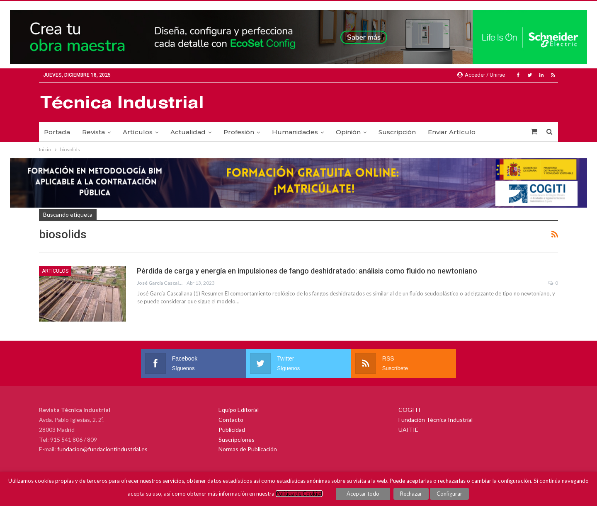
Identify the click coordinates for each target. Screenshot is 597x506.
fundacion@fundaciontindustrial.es (102, 449)
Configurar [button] (449, 493)
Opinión (348, 132)
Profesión (238, 132)
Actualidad (188, 132)
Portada (57, 132)
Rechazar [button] (411, 493)
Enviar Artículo (452, 132)
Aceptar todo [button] (363, 493)
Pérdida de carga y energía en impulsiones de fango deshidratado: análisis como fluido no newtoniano (307, 270)
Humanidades (295, 132)
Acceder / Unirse (481, 75)
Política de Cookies (299, 493)
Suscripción (397, 132)
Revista (93, 132)
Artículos (138, 132)
